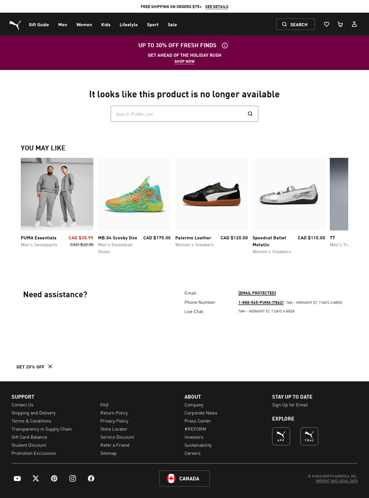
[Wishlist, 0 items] (326, 24)
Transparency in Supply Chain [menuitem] (42, 428)
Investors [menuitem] (193, 436)
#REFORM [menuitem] (195, 428)
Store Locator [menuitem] (113, 428)
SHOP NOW (184, 61)
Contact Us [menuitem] (22, 404)
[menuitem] (39, 24)
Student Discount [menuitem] (29, 444)
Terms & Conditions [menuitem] (31, 420)
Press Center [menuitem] (197, 420)
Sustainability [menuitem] (198, 444)
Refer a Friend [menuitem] (114, 444)
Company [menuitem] (193, 404)
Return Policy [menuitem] (114, 412)
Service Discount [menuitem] (117, 436)
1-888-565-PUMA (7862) (261, 302)
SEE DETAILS (216, 6)
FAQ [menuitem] (104, 404)
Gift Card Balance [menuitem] (29, 436)
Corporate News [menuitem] (200, 412)
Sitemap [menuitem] (108, 452)
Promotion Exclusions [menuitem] (34, 452)
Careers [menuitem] (192, 452)
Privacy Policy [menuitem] (114, 420)
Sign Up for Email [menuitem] (290, 404)
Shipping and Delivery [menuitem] (34, 412)
